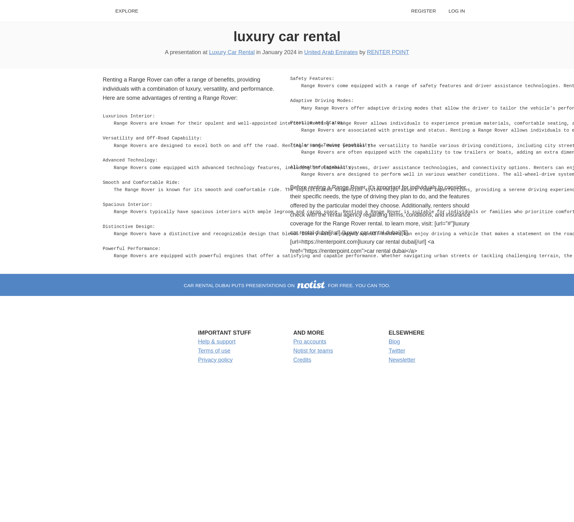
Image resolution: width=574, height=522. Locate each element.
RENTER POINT (388, 52)
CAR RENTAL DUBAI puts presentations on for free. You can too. (287, 285)
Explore (126, 11)
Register (423, 11)
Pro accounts (309, 341)
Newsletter (402, 360)
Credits (302, 360)
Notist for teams (313, 351)
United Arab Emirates (331, 52)
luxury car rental (287, 36)
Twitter (397, 351)
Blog (394, 341)
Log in (457, 11)
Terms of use (214, 351)
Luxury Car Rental (232, 52)
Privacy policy (215, 360)
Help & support (217, 341)
